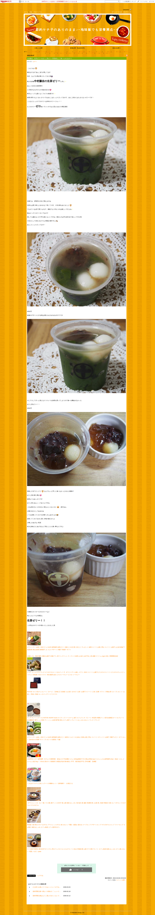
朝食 (37, 51)
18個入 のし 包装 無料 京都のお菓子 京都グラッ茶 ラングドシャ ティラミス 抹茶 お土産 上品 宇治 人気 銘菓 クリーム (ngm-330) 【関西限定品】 (73, 656)
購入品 (97, 53)
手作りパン (128, 51)
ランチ (52, 53)
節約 (68, 53)
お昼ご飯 (86, 51)
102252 (126, 10)
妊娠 (118, 51)
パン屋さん (76, 51)
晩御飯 (82, 51)
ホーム (26, 12)
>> (129, 1)
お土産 (76, 53)
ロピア (72, 53)
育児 (59, 53)
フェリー (69, 51)
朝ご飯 (122, 51)
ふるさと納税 (90, 53)
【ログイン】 (127, 12)
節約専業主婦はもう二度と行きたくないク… (47, 896)
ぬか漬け (99, 51)
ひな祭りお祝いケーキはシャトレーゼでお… (47, 887)
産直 (56, 53)
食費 (108, 53)
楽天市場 (151, 1)
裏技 (109, 51)
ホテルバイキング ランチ (59, 51)
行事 (105, 53)
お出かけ (63, 53)
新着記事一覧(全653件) (77, 48)
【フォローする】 (116, 12)
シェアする (39, 875)
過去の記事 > (116, 48)
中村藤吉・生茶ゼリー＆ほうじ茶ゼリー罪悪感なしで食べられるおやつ (49, 58)
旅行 (80, 53)
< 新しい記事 (38, 48)
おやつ (47, 53)
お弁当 (101, 53)
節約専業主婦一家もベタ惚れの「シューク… (47, 891)
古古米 (84, 53)
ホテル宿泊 (43, 51)
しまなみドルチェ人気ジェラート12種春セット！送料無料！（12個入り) (50, 783)
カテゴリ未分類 (31, 51)
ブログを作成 (143, 1)
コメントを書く (121, 880)
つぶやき (105, 51)
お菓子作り (93, 51)
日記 (30, 12)
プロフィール (37, 12)
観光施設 (49, 51)
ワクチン (114, 51)
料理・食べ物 (25, 1)
